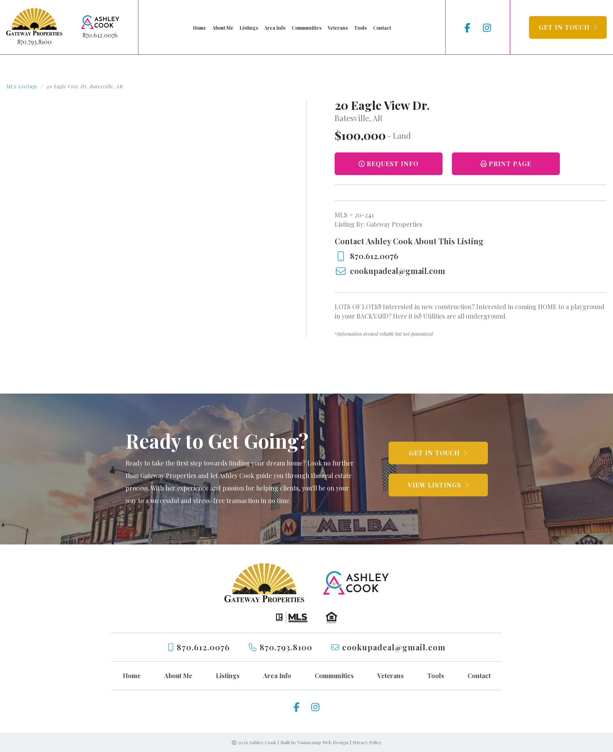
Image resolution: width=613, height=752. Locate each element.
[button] (568, 27)
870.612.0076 (100, 35)
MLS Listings (22, 86)
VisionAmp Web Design (323, 742)
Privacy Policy (367, 742)
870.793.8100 (34, 42)
